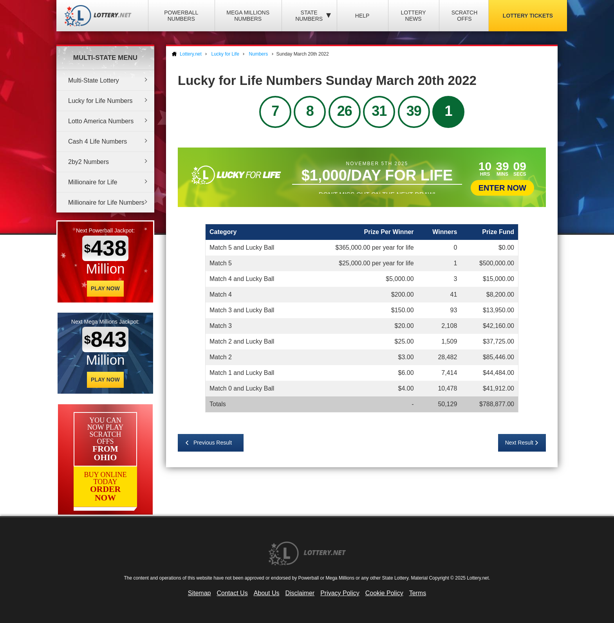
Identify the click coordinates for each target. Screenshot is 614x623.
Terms (417, 593)
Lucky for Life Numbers (100, 100)
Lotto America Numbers (101, 121)
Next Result (519, 442)
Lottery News (413, 15)
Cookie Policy (384, 593)
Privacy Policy (339, 593)
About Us (267, 593)
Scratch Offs (464, 15)
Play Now (105, 288)
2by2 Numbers (88, 161)
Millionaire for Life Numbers (106, 202)
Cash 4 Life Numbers (97, 141)
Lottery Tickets (528, 16)
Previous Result (212, 442)
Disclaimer (299, 593)
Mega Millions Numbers (247, 15)
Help (362, 16)
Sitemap (199, 593)
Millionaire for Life (92, 182)
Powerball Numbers (181, 15)
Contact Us (232, 593)
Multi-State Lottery (93, 80)
